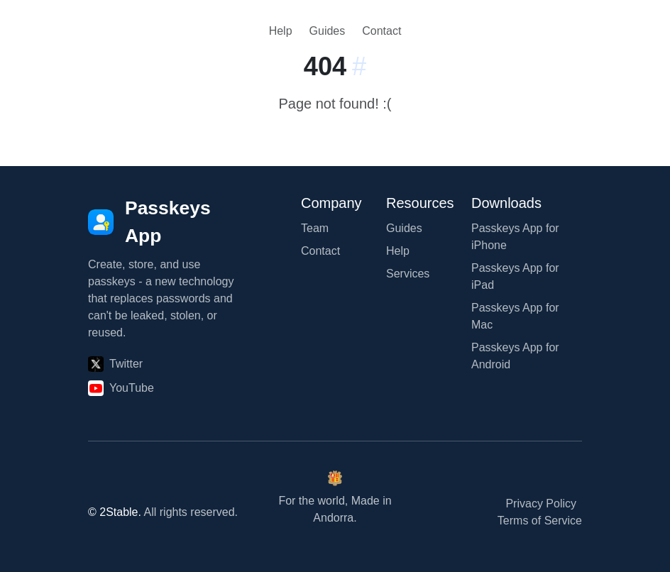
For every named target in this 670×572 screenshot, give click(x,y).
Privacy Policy (540, 503)
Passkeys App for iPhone (515, 236)
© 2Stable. (114, 512)
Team (315, 228)
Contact (381, 31)
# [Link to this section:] (359, 66)
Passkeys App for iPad (515, 276)
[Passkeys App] (164, 222)
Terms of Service (540, 521)
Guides (327, 31)
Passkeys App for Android (515, 355)
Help (280, 31)
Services (407, 274)
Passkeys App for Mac (515, 316)
